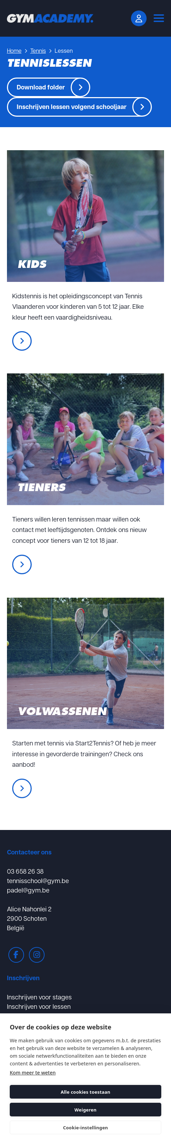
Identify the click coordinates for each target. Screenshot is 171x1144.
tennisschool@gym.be (38, 880)
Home (14, 50)
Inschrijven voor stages (39, 997)
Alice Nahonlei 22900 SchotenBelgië (29, 918)
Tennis (38, 50)
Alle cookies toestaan (85, 1092)
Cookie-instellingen (85, 1127)
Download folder (41, 87)
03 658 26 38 (25, 871)
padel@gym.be (28, 890)
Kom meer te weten (33, 1072)
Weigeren (85, 1110)
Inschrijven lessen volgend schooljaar (71, 106)
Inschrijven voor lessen (39, 1006)
